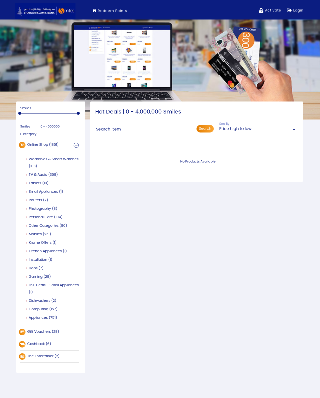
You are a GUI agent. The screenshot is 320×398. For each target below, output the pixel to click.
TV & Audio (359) (43, 174)
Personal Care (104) (45, 217)
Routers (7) (38, 200)
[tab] (49, 145)
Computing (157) (43, 309)
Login (295, 10)
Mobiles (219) (40, 234)
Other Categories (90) (48, 226)
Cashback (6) (35, 344)
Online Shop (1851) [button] (39, 145)
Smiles (25, 126)
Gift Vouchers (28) (39, 332)
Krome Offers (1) (42, 242)
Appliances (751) (43, 318)
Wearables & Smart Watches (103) (53, 163)
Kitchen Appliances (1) (48, 251)
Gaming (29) (40, 276)
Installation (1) (40, 260)
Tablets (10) (38, 183)
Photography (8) (43, 208)
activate (270, 10)
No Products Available (198, 161)
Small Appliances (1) (46, 192)
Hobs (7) (36, 268)
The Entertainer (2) (40, 356)
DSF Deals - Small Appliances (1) (54, 289)
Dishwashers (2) (42, 300)
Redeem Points (110, 11)
